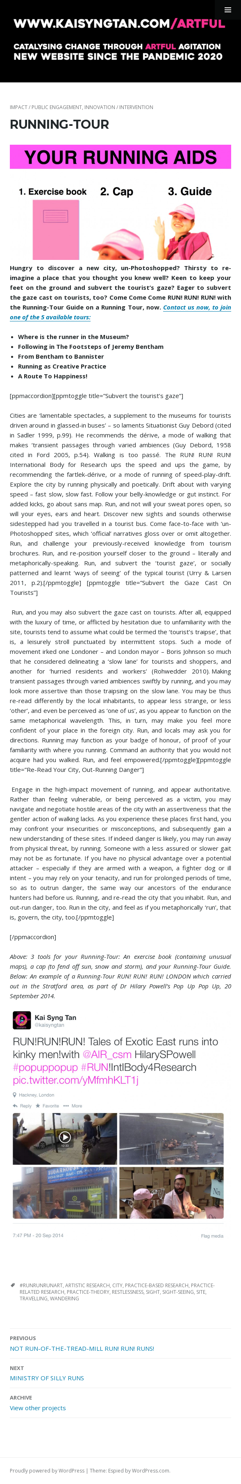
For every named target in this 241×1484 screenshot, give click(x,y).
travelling (34, 1298)
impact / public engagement (46, 107)
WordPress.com (150, 1470)
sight (153, 1291)
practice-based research (157, 1285)
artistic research (87, 1285)
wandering (64, 1298)
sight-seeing (178, 1291)
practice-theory (88, 1291)
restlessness (127, 1291)
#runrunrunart (41, 1285)
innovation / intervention (118, 107)
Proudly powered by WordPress (47, 1470)
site (200, 1291)
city (117, 1285)
